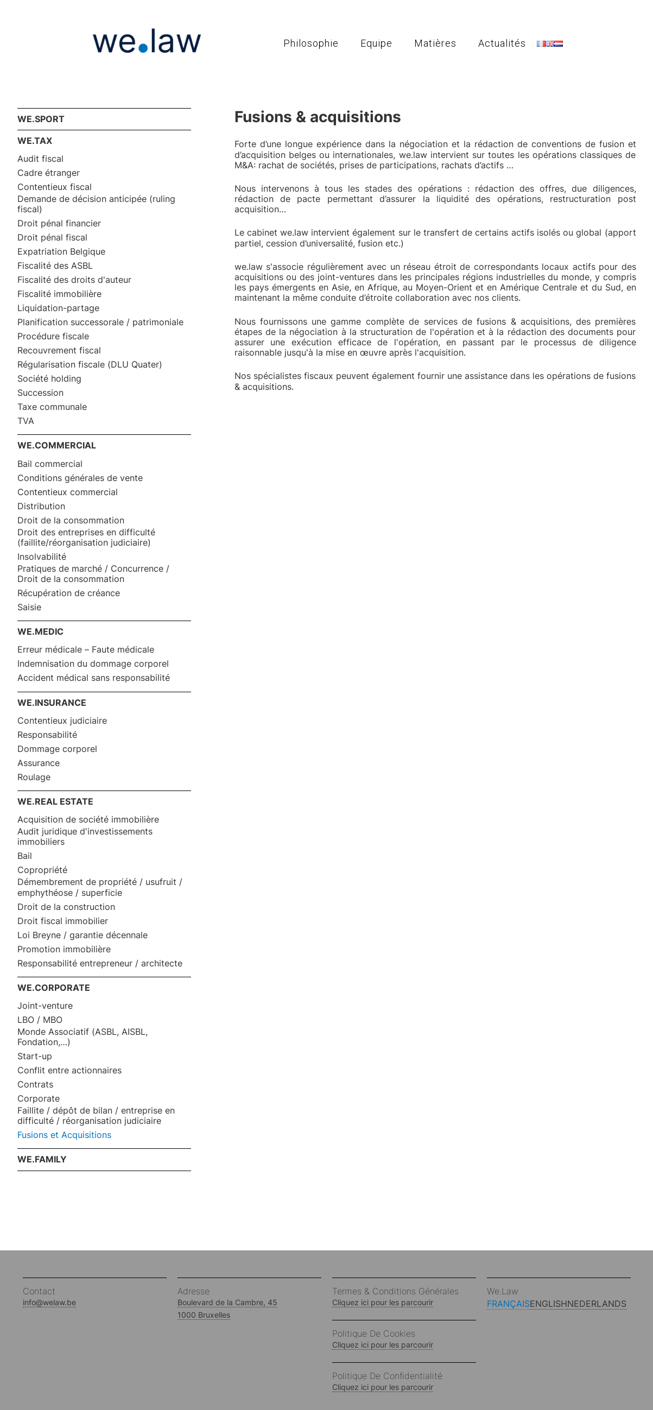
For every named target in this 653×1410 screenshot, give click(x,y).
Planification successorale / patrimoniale (100, 322)
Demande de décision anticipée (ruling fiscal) (96, 204)
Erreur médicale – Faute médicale (85, 649)
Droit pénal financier (59, 223)
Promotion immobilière (64, 949)
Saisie (29, 607)
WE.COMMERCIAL (56, 445)
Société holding (49, 379)
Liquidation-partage (58, 308)
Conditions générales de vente (80, 478)
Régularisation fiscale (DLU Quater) (89, 364)
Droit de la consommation (70, 520)
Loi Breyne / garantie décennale (82, 935)
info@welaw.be (49, 1302)
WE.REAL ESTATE (55, 801)
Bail (24, 856)
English (548, 1303)
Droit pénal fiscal (52, 237)
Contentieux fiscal (54, 187)
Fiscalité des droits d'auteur (74, 280)
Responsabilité (47, 735)
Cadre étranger (48, 173)
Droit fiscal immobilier (62, 921)
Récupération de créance (68, 593)
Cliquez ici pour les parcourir (382, 1302)
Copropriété (42, 870)
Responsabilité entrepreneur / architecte (99, 963)
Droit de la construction (66, 907)
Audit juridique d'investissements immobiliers (85, 836)
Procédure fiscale (53, 336)
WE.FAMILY (42, 1159)
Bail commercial (50, 464)
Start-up (34, 1056)
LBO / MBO (39, 1020)
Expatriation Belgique (61, 251)
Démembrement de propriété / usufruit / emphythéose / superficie (99, 887)
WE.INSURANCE (51, 702)
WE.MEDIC (40, 631)
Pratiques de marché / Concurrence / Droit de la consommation (93, 574)
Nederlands (596, 1303)
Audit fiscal (40, 159)
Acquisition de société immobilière (88, 819)
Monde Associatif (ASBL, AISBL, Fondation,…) (82, 1037)
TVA (25, 421)
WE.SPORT (41, 118)
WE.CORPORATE (53, 987)
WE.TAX (34, 140)
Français (508, 1303)
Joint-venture (45, 1006)
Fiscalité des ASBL (55, 266)
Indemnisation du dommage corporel (93, 664)
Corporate (38, 1098)
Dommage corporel (57, 749)
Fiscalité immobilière (59, 294)
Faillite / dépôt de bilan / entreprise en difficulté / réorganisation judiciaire (96, 1115)
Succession (40, 393)
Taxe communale (52, 407)
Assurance (38, 763)
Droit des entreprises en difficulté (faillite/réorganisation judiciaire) (86, 537)
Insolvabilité (41, 557)
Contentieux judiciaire (62, 721)
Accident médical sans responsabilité (93, 678)
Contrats (35, 1084)
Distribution (41, 506)
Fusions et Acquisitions (64, 1135)
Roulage (33, 777)
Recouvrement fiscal (59, 350)
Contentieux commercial (67, 492)
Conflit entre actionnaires (69, 1070)
